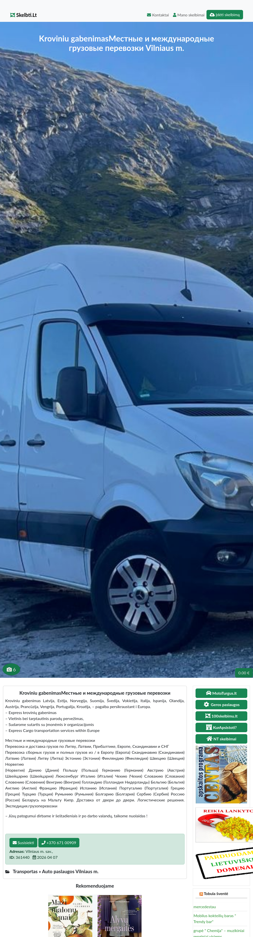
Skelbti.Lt (23, 15)
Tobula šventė (216, 893)
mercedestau (205, 906)
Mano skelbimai (188, 14)
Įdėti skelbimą (225, 14)
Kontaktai (158, 14)
